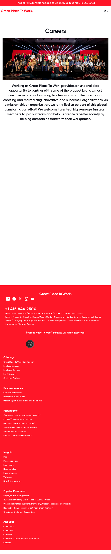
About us (8, 521)
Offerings (8, 357)
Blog (5, 457)
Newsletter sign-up (12, 481)
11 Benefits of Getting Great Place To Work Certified (26, 500)
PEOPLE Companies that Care (17, 419)
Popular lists (10, 410)
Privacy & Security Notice (40, 313)
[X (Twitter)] (20, 299)
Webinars (7, 477)
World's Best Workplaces (14, 431)
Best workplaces (13, 388)
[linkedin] (8, 299)
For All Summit (9, 374)
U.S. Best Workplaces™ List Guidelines (64, 320)
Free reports (8, 465)
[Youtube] (32, 299)
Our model (8, 530)
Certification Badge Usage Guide (36, 317)
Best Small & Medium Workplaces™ (19, 423)
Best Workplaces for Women (20, 427)
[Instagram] (26, 299)
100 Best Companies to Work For (22, 415)
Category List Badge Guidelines (28, 320)
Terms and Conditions (15, 313)
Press (15, 317)
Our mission (8, 526)
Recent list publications (14, 397)
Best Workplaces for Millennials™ (18, 435)
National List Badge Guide (67, 317)
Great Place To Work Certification (18, 362)
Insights (7, 452)
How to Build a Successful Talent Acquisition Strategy (28, 508)
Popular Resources (14, 491)
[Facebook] (14, 299)
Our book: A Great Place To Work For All (21, 538)
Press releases (10, 473)
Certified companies (12, 392)
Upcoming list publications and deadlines (22, 401)
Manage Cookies (26, 324)
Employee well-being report (16, 496)
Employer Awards (11, 366)
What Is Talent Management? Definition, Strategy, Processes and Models (37, 504)
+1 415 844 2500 (20, 308)
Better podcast (10, 461)
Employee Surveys (11, 370)
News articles (9, 469)
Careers (58, 313)
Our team (7, 534)
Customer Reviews (11, 378)
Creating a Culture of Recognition (19, 512)
